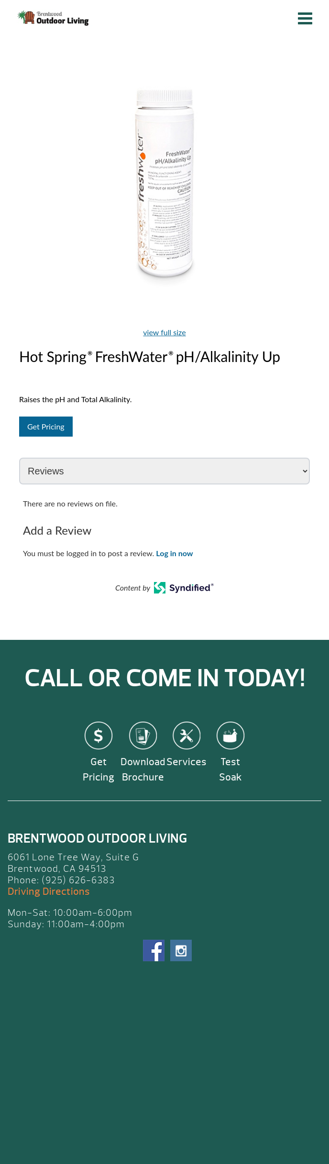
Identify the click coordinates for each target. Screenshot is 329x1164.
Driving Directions (49, 892)
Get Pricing (46, 426)
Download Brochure (143, 769)
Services (186, 762)
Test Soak (230, 769)
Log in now (174, 553)
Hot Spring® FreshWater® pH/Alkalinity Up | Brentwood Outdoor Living (54, 18)
